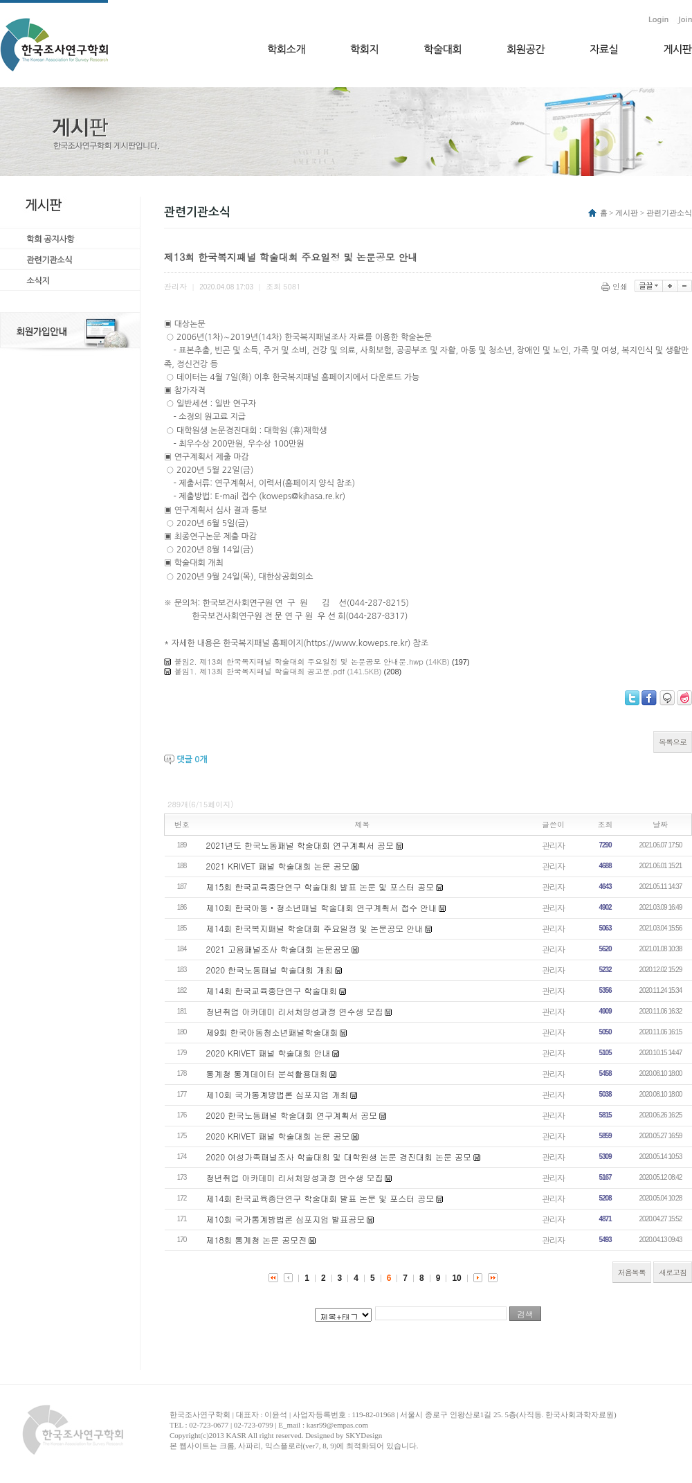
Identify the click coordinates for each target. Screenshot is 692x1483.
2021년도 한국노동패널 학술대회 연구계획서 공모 (300, 845)
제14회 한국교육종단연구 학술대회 (272, 990)
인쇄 (615, 286)
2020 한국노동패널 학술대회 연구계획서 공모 (292, 1115)
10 (456, 1278)
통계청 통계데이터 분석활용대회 (267, 1073)
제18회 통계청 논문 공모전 (256, 1240)
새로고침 (672, 1272)
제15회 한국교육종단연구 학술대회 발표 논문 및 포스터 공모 (320, 886)
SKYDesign (363, 1435)
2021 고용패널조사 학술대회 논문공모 (278, 949)
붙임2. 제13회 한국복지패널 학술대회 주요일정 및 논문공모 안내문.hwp (299, 661)
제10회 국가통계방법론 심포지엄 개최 (277, 1094)
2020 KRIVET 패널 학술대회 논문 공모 (278, 1136)
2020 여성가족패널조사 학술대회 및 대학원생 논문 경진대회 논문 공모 (339, 1156)
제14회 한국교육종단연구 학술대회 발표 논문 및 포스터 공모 (320, 1198)
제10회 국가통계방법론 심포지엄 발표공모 (285, 1219)
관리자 (553, 845)
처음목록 (632, 1272)
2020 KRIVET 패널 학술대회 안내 (268, 1053)
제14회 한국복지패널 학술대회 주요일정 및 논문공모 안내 (315, 928)
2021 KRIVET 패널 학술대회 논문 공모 (278, 866)
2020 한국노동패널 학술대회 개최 (270, 970)
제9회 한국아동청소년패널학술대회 (272, 1032)
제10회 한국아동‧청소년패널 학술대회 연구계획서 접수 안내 (321, 907)
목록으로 (672, 742)
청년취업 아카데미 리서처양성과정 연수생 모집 (294, 1011)
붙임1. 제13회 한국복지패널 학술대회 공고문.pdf (259, 671)
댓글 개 (191, 759)
